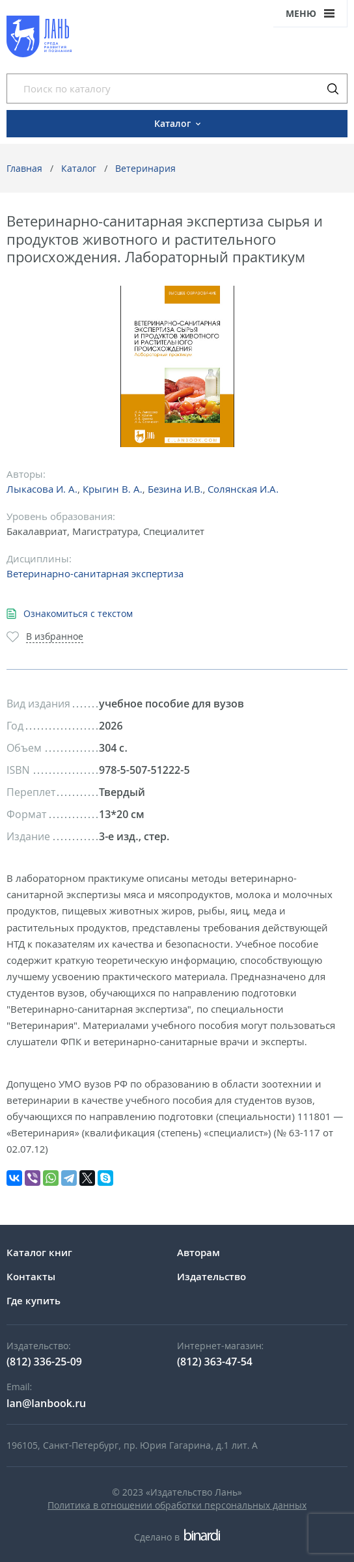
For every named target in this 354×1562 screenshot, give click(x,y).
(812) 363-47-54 (214, 1361)
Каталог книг (39, 1252)
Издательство (211, 1276)
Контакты (31, 1276)
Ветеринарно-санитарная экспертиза (95, 573)
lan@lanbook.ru (46, 1403)
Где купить (34, 1300)
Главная (24, 168)
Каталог (78, 168)
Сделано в (176, 1537)
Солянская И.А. (243, 488)
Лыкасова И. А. (42, 488)
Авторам (198, 1252)
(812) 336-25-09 (44, 1361)
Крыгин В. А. (113, 488)
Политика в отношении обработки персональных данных (177, 1505)
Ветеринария (145, 168)
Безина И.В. (175, 488)
